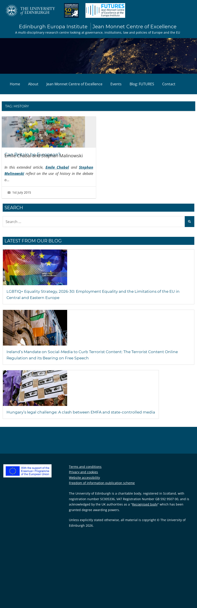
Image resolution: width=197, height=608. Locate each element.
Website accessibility (84, 478)
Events (116, 84)
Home (15, 84)
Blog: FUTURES (142, 84)
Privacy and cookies (83, 473)
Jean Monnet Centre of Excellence (74, 84)
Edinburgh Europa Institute (97, 27)
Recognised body (145, 505)
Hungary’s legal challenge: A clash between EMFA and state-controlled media (93, 412)
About (33, 84)
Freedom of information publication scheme (102, 483)
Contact (168, 84)
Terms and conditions (85, 467)
